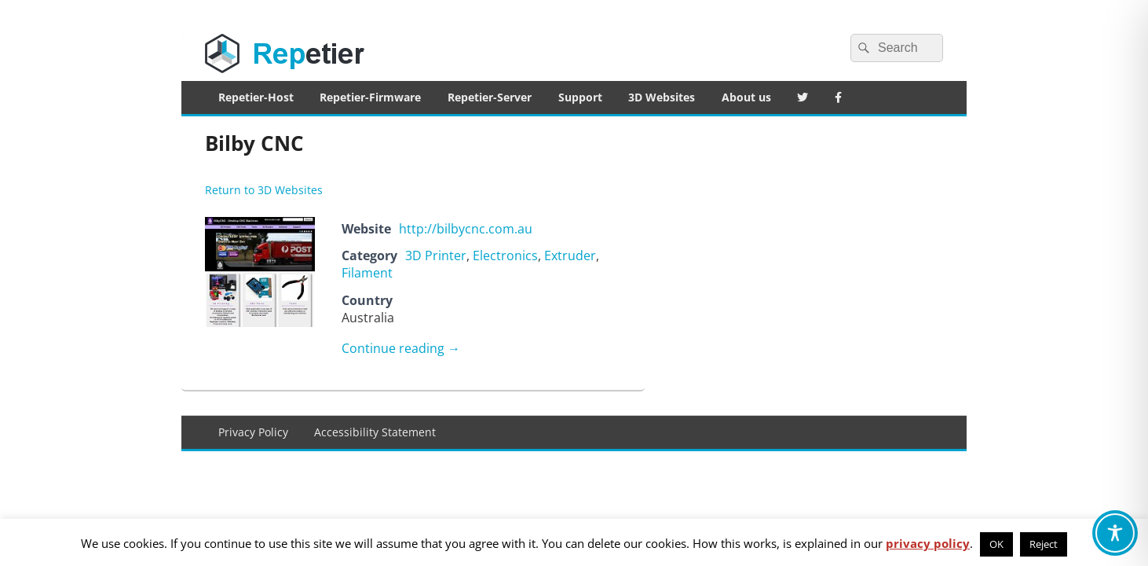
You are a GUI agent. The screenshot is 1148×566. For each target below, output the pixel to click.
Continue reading (401, 348)
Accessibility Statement (375, 431)
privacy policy (928, 543)
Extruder (570, 255)
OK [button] (996, 544)
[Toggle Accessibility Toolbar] (1115, 533)
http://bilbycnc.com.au (465, 228)
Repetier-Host (256, 97)
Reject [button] (1043, 544)
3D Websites (661, 97)
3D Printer (435, 255)
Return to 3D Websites (264, 189)
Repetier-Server (490, 97)
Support (580, 97)
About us (746, 97)
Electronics (505, 255)
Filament (367, 272)
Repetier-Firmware (370, 97)
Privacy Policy (253, 431)
